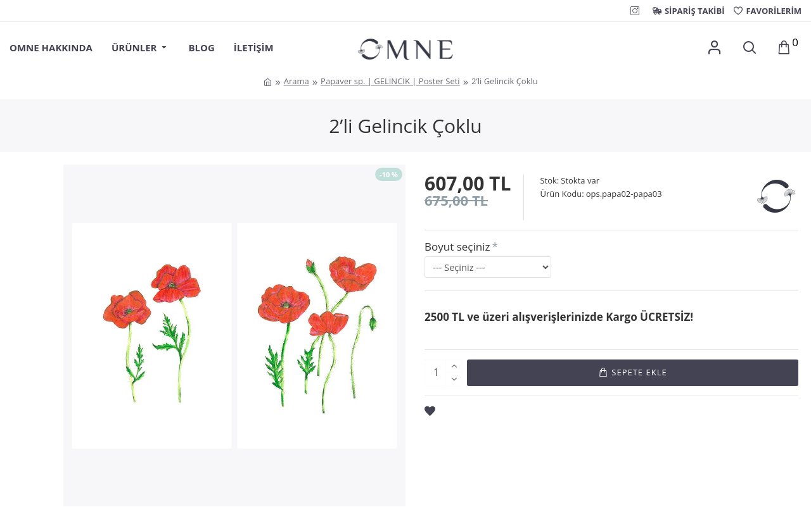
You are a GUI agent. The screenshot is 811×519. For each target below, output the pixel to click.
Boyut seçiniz (457, 246)
